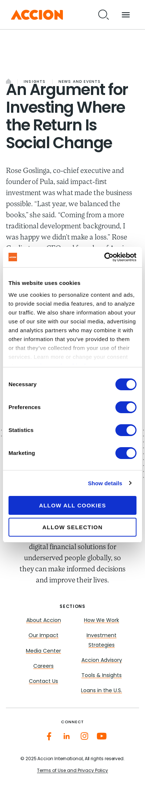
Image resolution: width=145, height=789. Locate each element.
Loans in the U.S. (101, 691)
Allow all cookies (72, 505)
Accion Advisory (101, 660)
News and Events (79, 82)
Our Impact (43, 636)
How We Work (101, 620)
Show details (105, 483)
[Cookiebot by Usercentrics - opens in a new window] (104, 257)
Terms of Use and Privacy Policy (72, 771)
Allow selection (73, 527)
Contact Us (43, 681)
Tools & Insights (101, 676)
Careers (43, 666)
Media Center (43, 651)
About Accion (43, 620)
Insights (35, 82)
